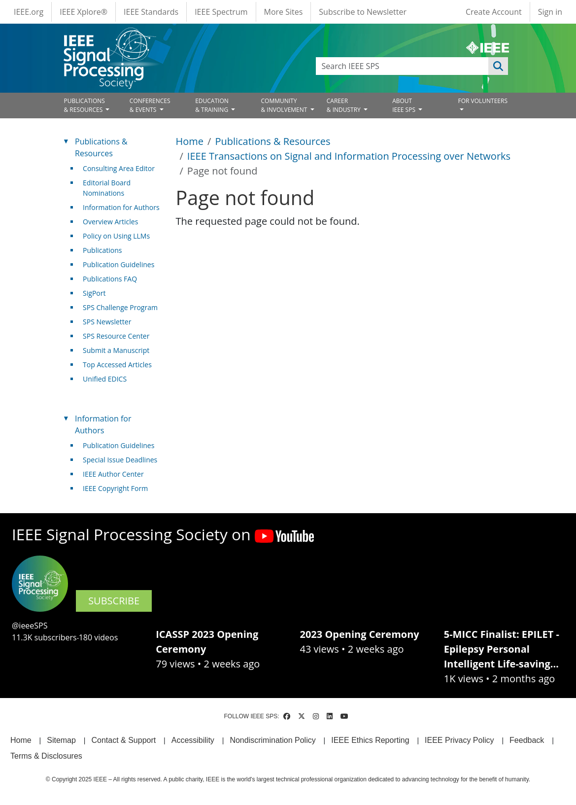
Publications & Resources (272, 141)
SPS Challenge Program (120, 307)
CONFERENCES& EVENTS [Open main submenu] (150, 105)
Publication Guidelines (118, 264)
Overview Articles (110, 221)
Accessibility (192, 740)
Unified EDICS (105, 379)
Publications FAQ (110, 278)
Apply (498, 66)
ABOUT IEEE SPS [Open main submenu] (404, 105)
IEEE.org (28, 11)
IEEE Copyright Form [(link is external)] (119, 488)
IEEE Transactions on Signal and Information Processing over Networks (348, 156)
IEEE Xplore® (83, 11)
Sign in (550, 11)
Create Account (494, 11)
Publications (102, 250)
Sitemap (61, 740)
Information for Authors (121, 207)
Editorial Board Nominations (107, 188)
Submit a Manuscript (116, 350)
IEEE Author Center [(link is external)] (117, 474)
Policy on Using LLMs (116, 236)
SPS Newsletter (107, 321)
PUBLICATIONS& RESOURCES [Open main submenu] (84, 105)
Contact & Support (123, 740)
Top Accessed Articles (117, 364)
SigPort (94, 293)
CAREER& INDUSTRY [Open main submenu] (344, 105)
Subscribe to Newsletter (363, 11)
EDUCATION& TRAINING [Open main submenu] (212, 105)
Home (190, 141)
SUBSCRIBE (113, 600)
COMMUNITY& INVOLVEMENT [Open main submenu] (284, 105)
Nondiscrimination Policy (272, 740)
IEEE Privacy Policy (459, 740)
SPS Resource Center (116, 336)
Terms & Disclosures (46, 756)
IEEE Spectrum (221, 11)
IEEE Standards (151, 11)
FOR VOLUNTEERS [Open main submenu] (483, 101)
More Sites (283, 11)
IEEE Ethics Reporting (370, 740)
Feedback (526, 740)
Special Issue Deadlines (120, 459)
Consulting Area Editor (119, 168)
